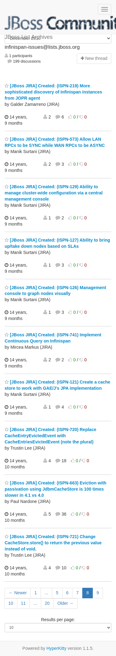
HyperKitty (56, 648)
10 (10, 603)
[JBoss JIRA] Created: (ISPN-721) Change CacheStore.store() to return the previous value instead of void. (53, 542)
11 (23, 603)
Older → (65, 603)
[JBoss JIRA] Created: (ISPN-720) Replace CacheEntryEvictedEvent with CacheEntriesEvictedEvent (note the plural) (50, 435)
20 (47, 603)
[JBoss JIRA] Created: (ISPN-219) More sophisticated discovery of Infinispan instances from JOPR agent (53, 92)
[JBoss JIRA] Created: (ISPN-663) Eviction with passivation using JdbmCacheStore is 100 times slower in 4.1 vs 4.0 (55, 489)
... (46, 592)
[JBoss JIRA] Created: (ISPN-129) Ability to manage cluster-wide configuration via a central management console (54, 192)
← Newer (18, 592)
